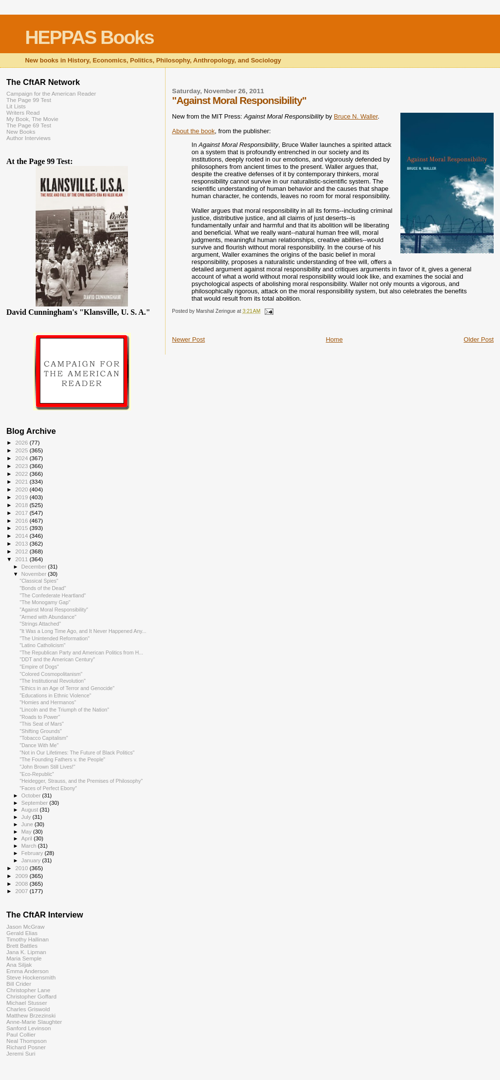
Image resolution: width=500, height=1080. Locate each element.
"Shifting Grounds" (41, 731)
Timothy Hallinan (27, 939)
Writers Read (23, 112)
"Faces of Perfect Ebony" (48, 788)
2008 (22, 883)
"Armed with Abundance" (48, 617)
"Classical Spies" (39, 581)
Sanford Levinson (28, 1028)
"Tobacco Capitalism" (44, 738)
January (31, 860)
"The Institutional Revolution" (52, 681)
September (35, 803)
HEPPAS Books (89, 37)
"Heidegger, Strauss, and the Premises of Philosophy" (81, 781)
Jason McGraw (25, 926)
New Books (20, 131)
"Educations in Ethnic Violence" (55, 695)
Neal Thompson (26, 1041)
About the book (193, 131)
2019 (22, 497)
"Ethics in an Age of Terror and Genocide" (67, 688)
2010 (22, 868)
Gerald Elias (22, 933)
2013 (22, 543)
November (34, 574)
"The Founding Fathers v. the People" (62, 759)
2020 (22, 489)
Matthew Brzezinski (31, 1015)
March (29, 846)
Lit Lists (16, 106)
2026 (22, 442)
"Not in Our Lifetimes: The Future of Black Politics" (77, 752)
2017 (22, 512)
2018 (22, 505)
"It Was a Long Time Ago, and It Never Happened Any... (83, 631)
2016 (22, 520)
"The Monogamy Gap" (45, 602)
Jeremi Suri (20, 1053)
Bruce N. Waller (356, 116)
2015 (22, 528)
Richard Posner (26, 1047)
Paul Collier (21, 1034)
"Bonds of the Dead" (43, 588)
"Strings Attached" (40, 624)
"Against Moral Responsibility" (54, 609)
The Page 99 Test (28, 100)
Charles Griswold (28, 1009)
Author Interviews (28, 138)
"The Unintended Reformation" (54, 638)
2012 (22, 551)
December (34, 567)
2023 (22, 466)
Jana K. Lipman (26, 952)
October (31, 795)
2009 (22, 876)
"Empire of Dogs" (39, 667)
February (33, 853)
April (27, 838)
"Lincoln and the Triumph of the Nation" (64, 710)
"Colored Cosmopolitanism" (51, 674)
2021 (22, 481)
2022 (22, 473)
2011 (22, 559)
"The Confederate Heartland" (53, 595)
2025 (22, 450)
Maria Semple (24, 958)
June (28, 824)
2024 (22, 458)
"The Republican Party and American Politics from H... (81, 652)
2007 (22, 891)
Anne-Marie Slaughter (34, 1022)
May (27, 832)
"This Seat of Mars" (41, 724)
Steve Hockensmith (31, 977)
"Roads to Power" (40, 717)
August (30, 810)
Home (334, 339)
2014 (22, 535)
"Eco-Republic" (37, 774)
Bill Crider (18, 983)
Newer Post (188, 339)
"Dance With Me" (39, 745)
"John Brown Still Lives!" (47, 767)
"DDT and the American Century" (57, 659)
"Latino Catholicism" (42, 645)
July (27, 817)
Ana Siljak (19, 964)
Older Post (479, 339)
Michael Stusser (26, 1002)
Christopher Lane (28, 990)
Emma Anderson (27, 971)
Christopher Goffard (31, 996)
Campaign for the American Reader (51, 93)
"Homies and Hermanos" (48, 702)
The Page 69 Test (28, 125)
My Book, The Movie (32, 119)
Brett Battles (22, 945)
